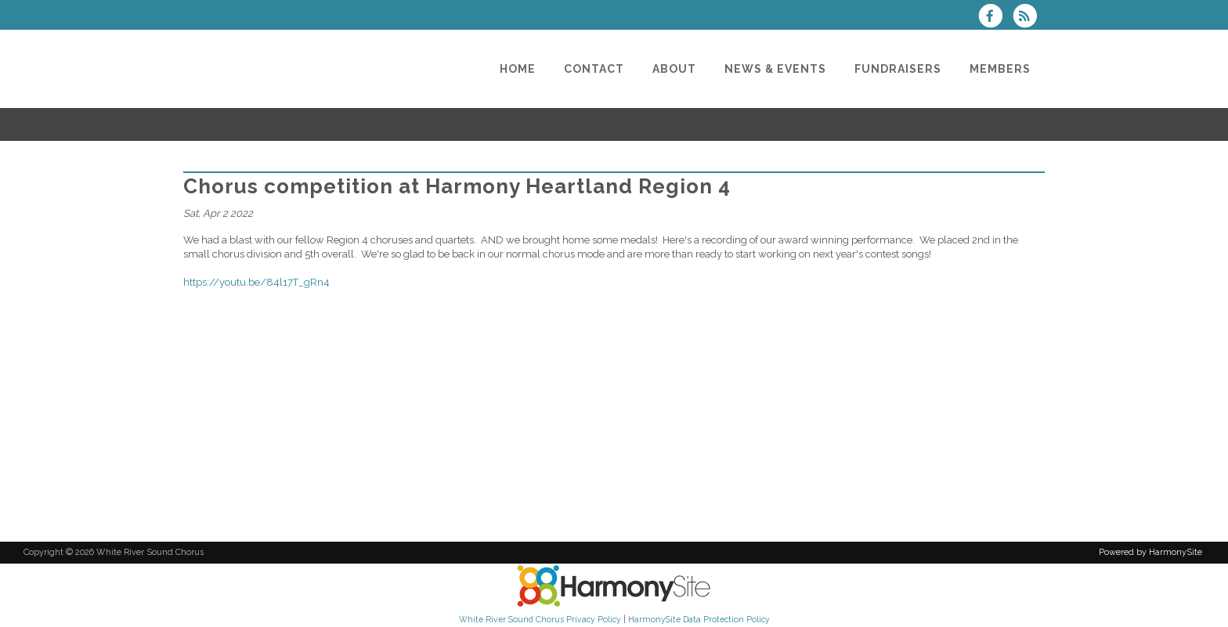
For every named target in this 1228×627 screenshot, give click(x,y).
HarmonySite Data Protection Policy (699, 619)
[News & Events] (775, 69)
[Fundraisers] (897, 69)
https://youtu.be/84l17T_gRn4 (256, 282)
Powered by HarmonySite (1150, 552)
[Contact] (594, 69)
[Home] (518, 69)
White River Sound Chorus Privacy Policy (540, 619)
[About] (674, 69)
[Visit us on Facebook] (995, 17)
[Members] (1000, 69)
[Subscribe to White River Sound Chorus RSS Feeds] (1029, 17)
